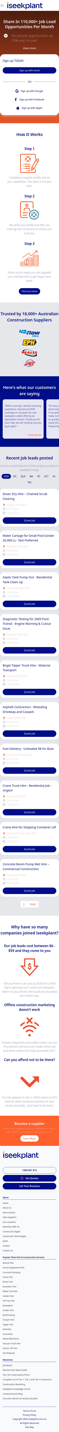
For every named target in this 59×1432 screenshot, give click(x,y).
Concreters (8, 1330)
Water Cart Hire (10, 1288)
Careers (6, 1242)
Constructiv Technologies (14, 1233)
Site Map (29, 1424)
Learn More (29, 1135)
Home (5, 1199)
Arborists (7, 1326)
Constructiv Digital (11, 1228)
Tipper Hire (8, 1321)
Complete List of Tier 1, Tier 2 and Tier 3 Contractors (27, 1376)
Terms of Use (29, 1407)
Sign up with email (29, 70)
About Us (7, 1204)
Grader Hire (8, 1292)
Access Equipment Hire (13, 1264)
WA (31, 473)
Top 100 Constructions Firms (16, 1371)
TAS (29, 479)
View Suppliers (9, 1214)
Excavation (8, 1302)
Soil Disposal (9, 1349)
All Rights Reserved (29, 1419)
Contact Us (8, 1247)
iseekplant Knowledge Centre (16, 1385)
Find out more (29, 291)
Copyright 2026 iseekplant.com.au (29, 1415)
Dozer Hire (8, 1278)
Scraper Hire (8, 1316)
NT (38, 473)
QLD (23, 473)
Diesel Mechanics (11, 1335)
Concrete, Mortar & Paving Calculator (20, 1395)
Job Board (7, 1362)
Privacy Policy (29, 1411)
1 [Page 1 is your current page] (24, 900)
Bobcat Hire (8, 1259)
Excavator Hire (9, 1283)
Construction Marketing (14, 1381)
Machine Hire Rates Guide (15, 1366)
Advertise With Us (11, 1223)
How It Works (9, 1209)
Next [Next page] (33, 900)
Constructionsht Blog (13, 1390)
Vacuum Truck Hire (11, 1340)
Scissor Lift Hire (10, 1345)
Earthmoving (9, 1311)
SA (54, 473)
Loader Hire (8, 1307)
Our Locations (9, 1218)
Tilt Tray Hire (8, 1297)
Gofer (5, 1237)
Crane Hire (8, 1273)
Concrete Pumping (11, 1269)
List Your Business (29, 1182)
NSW (6, 473)
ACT (46, 473)
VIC (15, 473)
